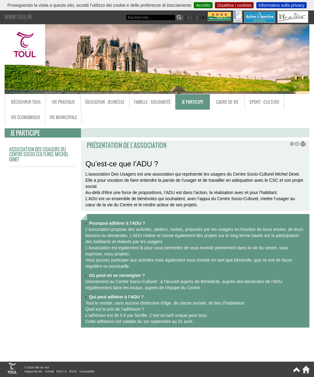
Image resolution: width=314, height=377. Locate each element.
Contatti (49, 371)
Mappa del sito (34, 371)
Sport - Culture (264, 102)
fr (197, 17)
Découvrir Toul (26, 102)
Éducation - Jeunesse (104, 102)
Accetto (203, 5)
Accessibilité (86, 371)
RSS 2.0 (61, 371)
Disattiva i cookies (234, 5)
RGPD (73, 371)
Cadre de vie (227, 102)
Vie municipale (63, 117)
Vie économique (25, 117)
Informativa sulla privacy (281, 5)
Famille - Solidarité (152, 102)
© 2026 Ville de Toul (37, 367)
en (189, 17)
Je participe (192, 102)
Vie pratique (63, 102)
